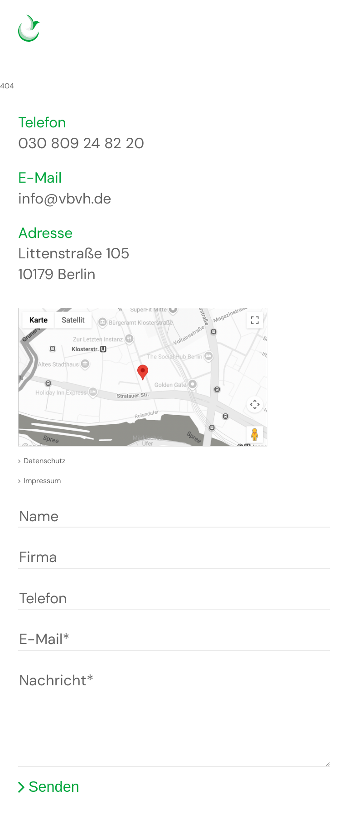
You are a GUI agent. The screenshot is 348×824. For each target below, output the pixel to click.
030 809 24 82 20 (81, 143)
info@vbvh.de (64, 198)
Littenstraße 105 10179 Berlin (74, 264)
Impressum (42, 480)
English (290, 34)
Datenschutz (44, 460)
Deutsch (277, 34)
